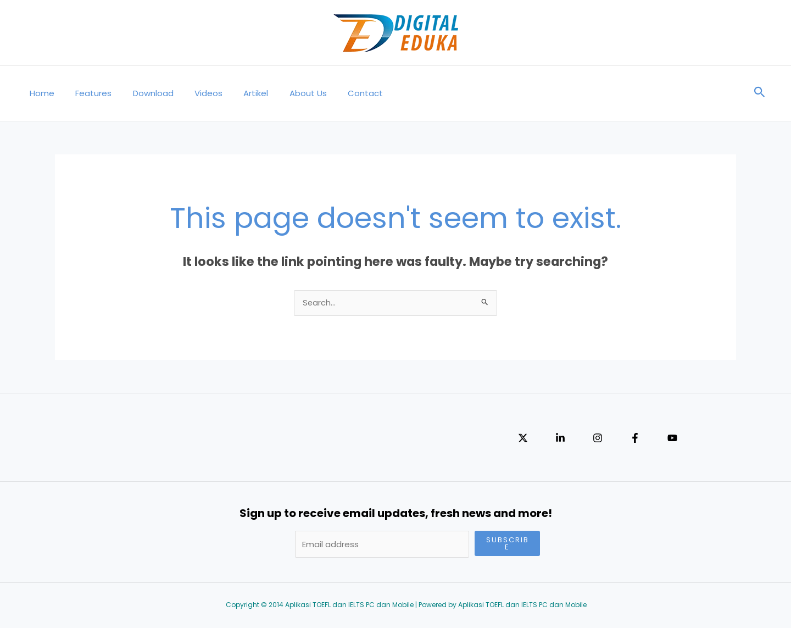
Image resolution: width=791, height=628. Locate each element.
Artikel (235, 93)
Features (87, 93)
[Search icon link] (760, 93)
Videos (193, 93)
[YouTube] (672, 439)
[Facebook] (635, 439)
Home (39, 93)
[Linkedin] (560, 439)
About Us (283, 93)
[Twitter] (523, 439)
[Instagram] (598, 439)
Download (141, 93)
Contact (335, 93)
